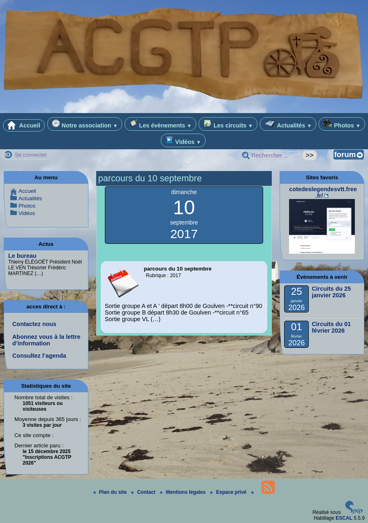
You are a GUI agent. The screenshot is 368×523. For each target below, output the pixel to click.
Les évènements (160, 124)
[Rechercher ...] (270, 155)
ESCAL (344, 518)
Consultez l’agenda (39, 355)
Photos (342, 124)
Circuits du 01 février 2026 (331, 327)
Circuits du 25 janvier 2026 (331, 292)
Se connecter (31, 155)
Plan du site (110, 492)
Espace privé (229, 492)
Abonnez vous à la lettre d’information (46, 340)
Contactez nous (34, 324)
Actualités (288, 124)
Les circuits (228, 124)
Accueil (23, 125)
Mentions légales (183, 492)
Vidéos (183, 140)
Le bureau (22, 255)
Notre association (85, 124)
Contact (144, 492)
